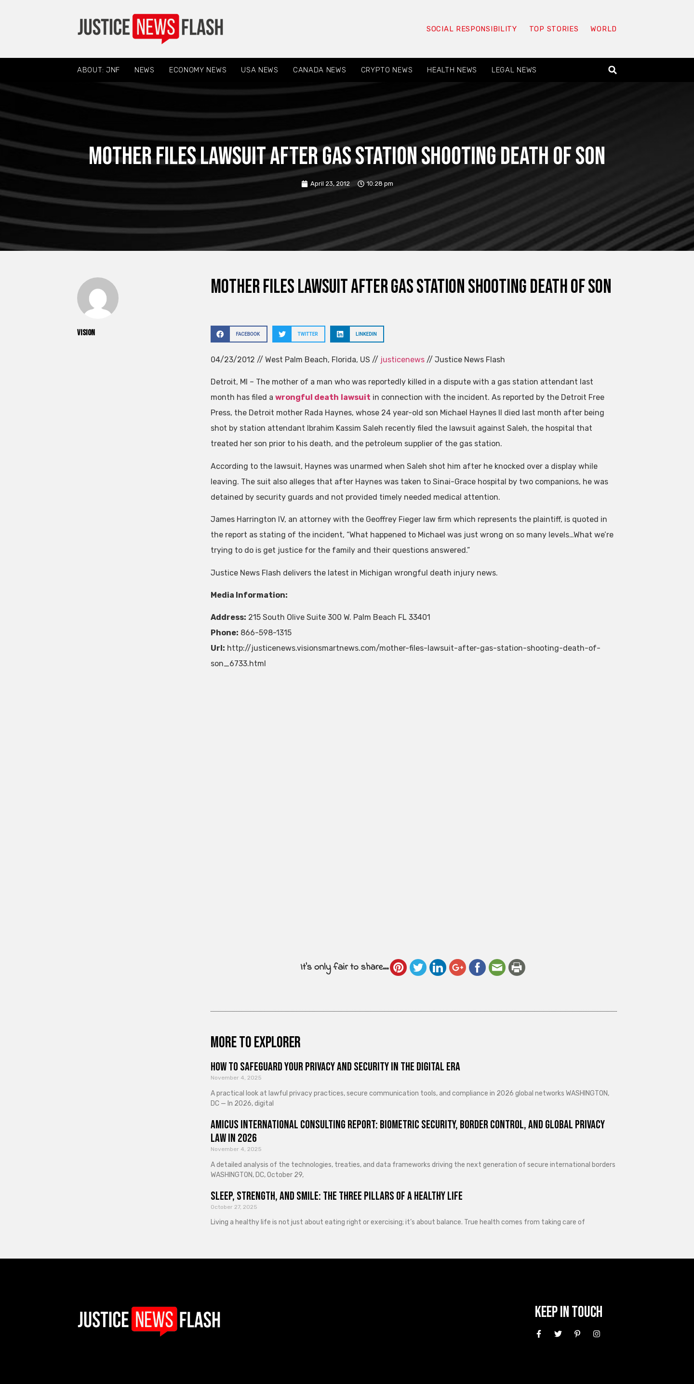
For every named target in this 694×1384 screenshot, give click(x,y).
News (144, 70)
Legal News (514, 70)
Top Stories (553, 29)
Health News (452, 70)
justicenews (402, 359)
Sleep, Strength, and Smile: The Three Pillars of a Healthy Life (337, 1196)
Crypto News (387, 70)
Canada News (320, 70)
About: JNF (98, 70)
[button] (612, 70)
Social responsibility (471, 29)
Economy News (198, 70)
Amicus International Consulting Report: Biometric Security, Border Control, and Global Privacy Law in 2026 (408, 1132)
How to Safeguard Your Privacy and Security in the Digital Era (335, 1067)
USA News (260, 70)
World (603, 29)
